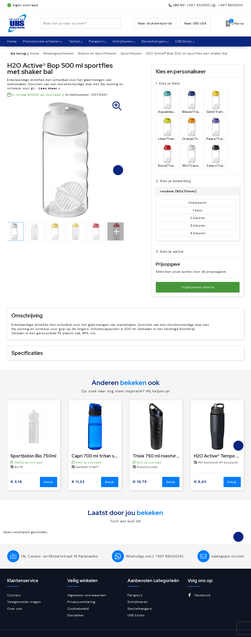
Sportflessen (131, 53)
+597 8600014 (230, 5)
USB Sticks (183, 41)
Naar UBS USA (195, 23)
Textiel (74, 41)
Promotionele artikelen (41, 41)
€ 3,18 (16, 472)
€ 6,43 (200, 472)
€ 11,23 (78, 472)
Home (34, 53)
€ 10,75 (140, 472)
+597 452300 (198, 5)
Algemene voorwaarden (86, 585)
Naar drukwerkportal (155, 23)
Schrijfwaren (122, 41)
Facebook (199, 585)
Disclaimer (75, 606)
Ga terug (18, 53)
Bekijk (48, 472)
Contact (14, 585)
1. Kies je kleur (168, 83)
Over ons (14, 599)
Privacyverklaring (81, 592)
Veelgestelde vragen (24, 592)
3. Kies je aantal (169, 242)
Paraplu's (96, 41)
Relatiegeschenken (59, 53)
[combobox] (76, 23)
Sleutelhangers (153, 41)
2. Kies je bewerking (173, 171)
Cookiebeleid (78, 599)
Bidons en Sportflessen (97, 53)
